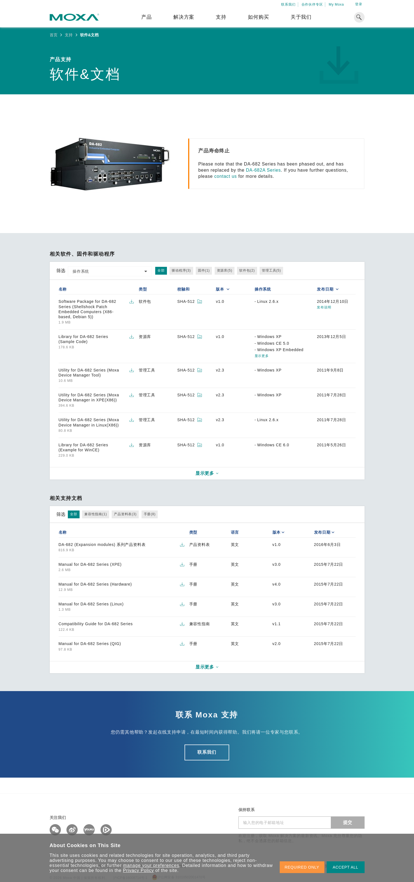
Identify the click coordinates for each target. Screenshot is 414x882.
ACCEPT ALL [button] (345, 867)
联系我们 (288, 4)
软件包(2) (247, 270)
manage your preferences (151, 865)
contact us (225, 176)
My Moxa (336, 4)
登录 (358, 4)
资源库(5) (224, 270)
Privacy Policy (138, 870)
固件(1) (204, 270)
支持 (221, 17)
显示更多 (262, 356)
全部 (161, 270)
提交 (348, 822)
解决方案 (183, 17)
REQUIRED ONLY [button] (302, 867)
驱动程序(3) (181, 270)
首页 (54, 35)
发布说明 (324, 307)
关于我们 (301, 17)
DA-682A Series (263, 170)
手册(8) (150, 514)
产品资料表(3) (125, 514)
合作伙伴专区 (312, 4)
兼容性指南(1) (95, 514)
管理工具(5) (271, 270)
